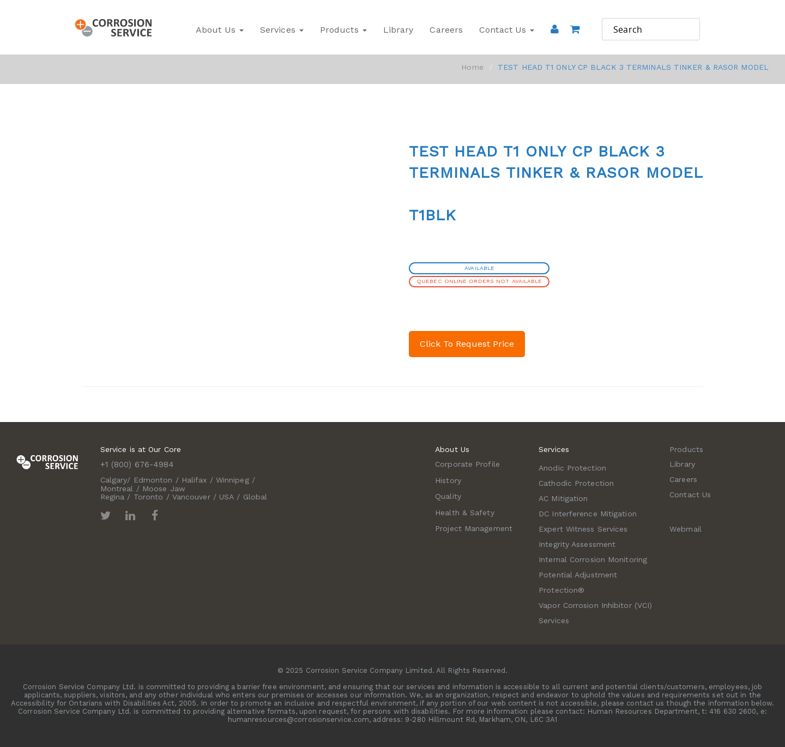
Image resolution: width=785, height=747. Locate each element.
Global (255, 496)
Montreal (117, 488)
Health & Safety (464, 512)
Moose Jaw (163, 488)
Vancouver (191, 496)
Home (472, 67)
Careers (446, 30)
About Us (220, 30)
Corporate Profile (467, 464)
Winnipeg (232, 479)
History (448, 480)
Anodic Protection (572, 467)
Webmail (685, 529)
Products (343, 30)
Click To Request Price (467, 344)
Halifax (194, 479)
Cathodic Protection (576, 483)
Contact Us (506, 30)
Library (398, 30)
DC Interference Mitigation (588, 513)
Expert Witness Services (583, 529)
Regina (112, 496)
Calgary (114, 479)
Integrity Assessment (577, 544)
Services (282, 30)
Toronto (149, 496)
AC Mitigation (563, 498)
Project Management (473, 528)
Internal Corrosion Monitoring (593, 559)
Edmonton (153, 479)
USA (226, 496)
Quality (448, 496)
